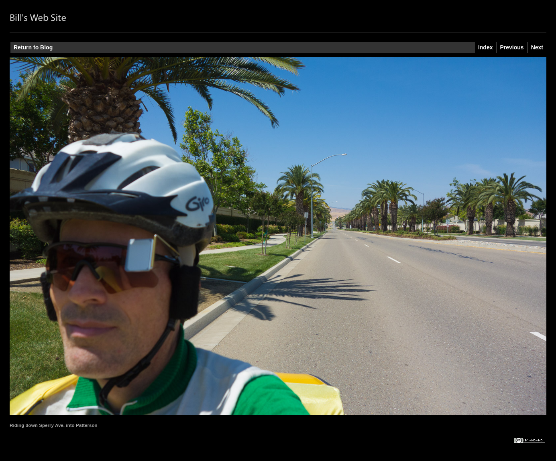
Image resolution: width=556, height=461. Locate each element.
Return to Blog (33, 47)
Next (537, 47)
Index (485, 47)
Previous (512, 47)
